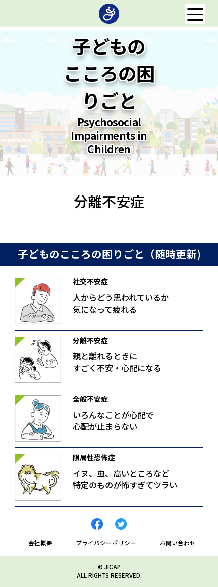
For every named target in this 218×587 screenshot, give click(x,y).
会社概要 (40, 543)
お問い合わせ (178, 543)
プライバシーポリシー (106, 543)
